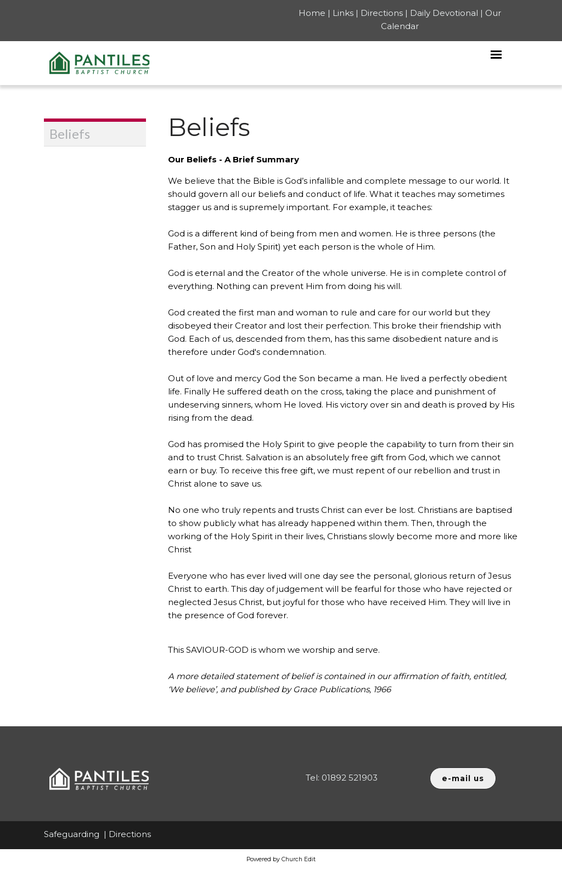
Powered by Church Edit (281, 859)
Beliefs (69, 134)
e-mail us (463, 778)
